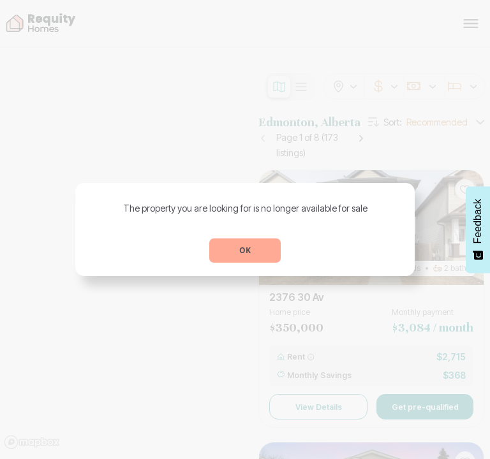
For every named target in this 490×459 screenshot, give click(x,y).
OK (245, 250)
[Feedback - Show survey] (478, 229)
